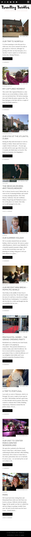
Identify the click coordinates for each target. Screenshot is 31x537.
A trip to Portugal (12, 391)
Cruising (5, 183)
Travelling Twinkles (17, 532)
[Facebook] (13, 2)
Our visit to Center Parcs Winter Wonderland (12, 443)
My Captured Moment (13, 89)
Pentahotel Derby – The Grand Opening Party (14, 338)
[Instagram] (4, 2)
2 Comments (5, 260)
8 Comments (5, 159)
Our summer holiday (13, 238)
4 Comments (5, 414)
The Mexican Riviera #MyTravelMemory (12, 187)
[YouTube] (10, 2)
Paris (5, 495)
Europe (4, 235)
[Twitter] (2, 2)
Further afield (7, 86)
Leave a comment (7, 211)
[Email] (16, 2)
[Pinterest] (7, 2)
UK (3, 38)
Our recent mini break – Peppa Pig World (14, 288)
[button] (29, 2)
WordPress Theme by (15, 535)
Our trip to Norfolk (12, 41)
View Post (7, 58)
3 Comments (5, 62)
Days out (5, 284)
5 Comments (5, 109)
